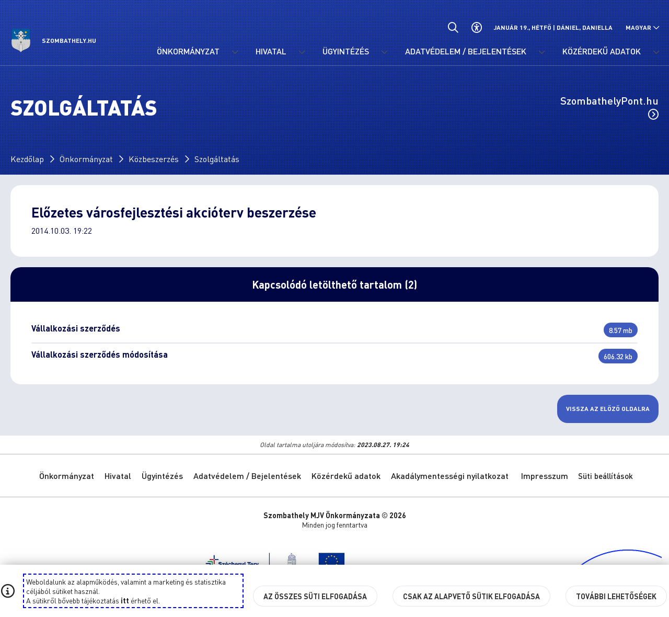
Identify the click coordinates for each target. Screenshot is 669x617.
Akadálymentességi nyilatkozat (450, 475)
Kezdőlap (27, 158)
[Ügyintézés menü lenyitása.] (384, 52)
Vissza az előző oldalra (608, 409)
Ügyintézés (162, 475)
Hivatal (118, 475)
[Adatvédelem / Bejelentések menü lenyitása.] (541, 52)
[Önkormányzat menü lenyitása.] (235, 52)
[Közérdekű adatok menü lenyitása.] (656, 52)
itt (125, 600)
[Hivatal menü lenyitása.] (302, 52)
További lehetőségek (616, 596)
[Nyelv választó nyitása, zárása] (643, 27)
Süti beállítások (605, 476)
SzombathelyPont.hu (609, 107)
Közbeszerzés (154, 158)
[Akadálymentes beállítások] (476, 27)
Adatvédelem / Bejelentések (247, 475)
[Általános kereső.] (453, 27)
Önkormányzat (86, 158)
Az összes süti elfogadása (315, 596)
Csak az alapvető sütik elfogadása (471, 596)
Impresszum (544, 475)
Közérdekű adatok (346, 475)
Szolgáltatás (216, 158)
